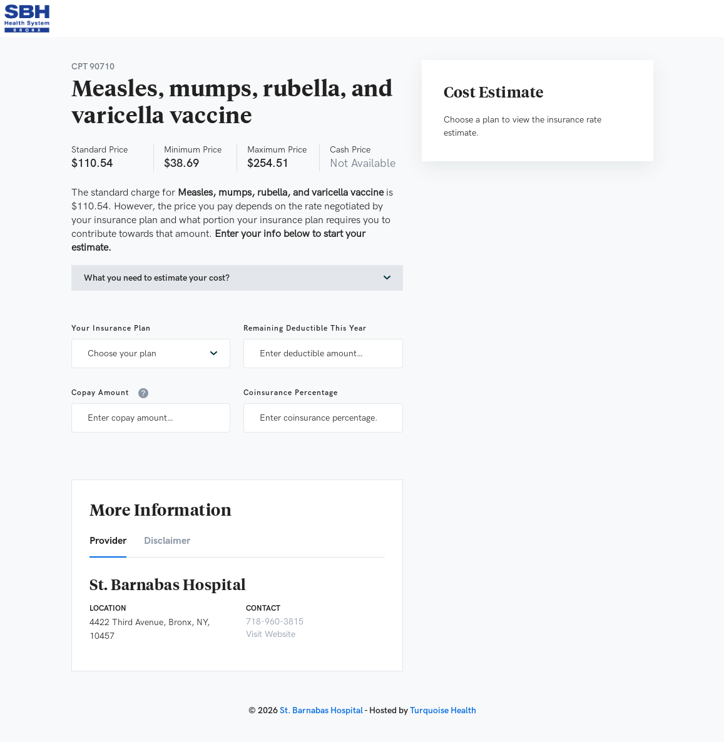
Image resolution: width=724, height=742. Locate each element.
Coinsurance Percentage (290, 393)
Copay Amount (109, 393)
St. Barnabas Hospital (321, 710)
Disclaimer (167, 541)
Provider (107, 541)
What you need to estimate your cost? (157, 278)
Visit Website (270, 634)
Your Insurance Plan (111, 328)
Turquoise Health (443, 710)
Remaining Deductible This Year (305, 328)
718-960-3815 (274, 621)
